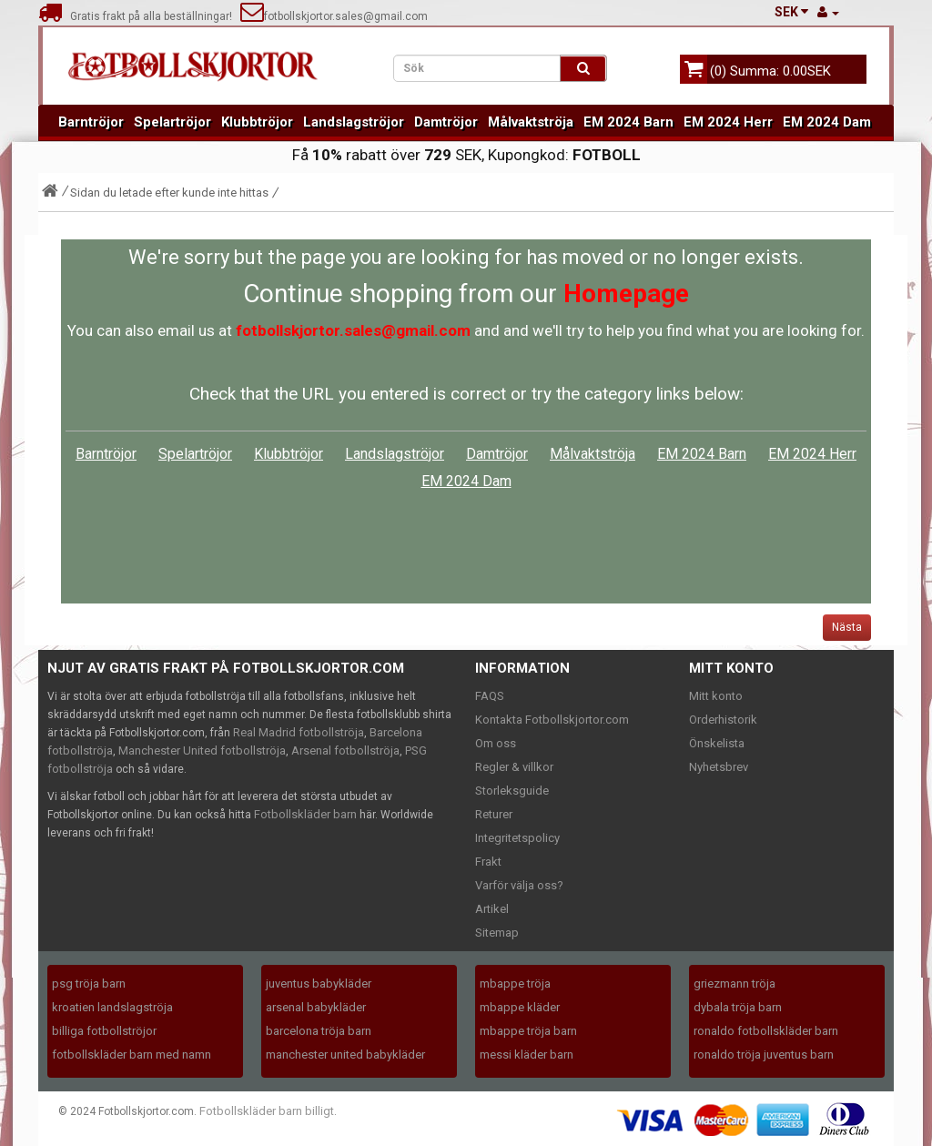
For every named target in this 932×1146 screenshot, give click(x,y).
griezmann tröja (734, 983)
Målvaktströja (530, 122)
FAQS (489, 696)
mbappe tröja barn (528, 1031)
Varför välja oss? (519, 885)
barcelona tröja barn (318, 1031)
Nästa (847, 627)
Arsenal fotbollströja (345, 750)
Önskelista (717, 743)
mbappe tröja (515, 983)
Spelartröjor (172, 122)
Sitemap (497, 932)
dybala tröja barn (738, 1007)
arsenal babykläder (316, 1007)
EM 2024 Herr (728, 122)
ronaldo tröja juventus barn (764, 1054)
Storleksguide (512, 790)
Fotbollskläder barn (305, 814)
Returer (493, 814)
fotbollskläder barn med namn (131, 1054)
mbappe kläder (520, 1007)
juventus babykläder (318, 983)
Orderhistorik (723, 719)
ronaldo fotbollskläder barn (766, 1031)
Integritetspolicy (517, 838)
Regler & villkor (514, 767)
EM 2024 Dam (827, 122)
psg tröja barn (89, 983)
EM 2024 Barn (628, 122)
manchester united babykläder (345, 1054)
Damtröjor (446, 122)
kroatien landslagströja (112, 1007)
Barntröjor (91, 122)
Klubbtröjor (257, 122)
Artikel (492, 909)
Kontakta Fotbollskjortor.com (552, 719)
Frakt (488, 861)
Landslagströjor (353, 122)
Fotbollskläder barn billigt (266, 1111)
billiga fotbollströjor (104, 1031)
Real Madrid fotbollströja (298, 732)
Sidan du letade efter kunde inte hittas (169, 192)
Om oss (495, 743)
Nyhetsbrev (718, 767)
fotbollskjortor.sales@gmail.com (334, 16)
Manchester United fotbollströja (202, 750)
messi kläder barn (526, 1054)
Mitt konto (716, 696)
